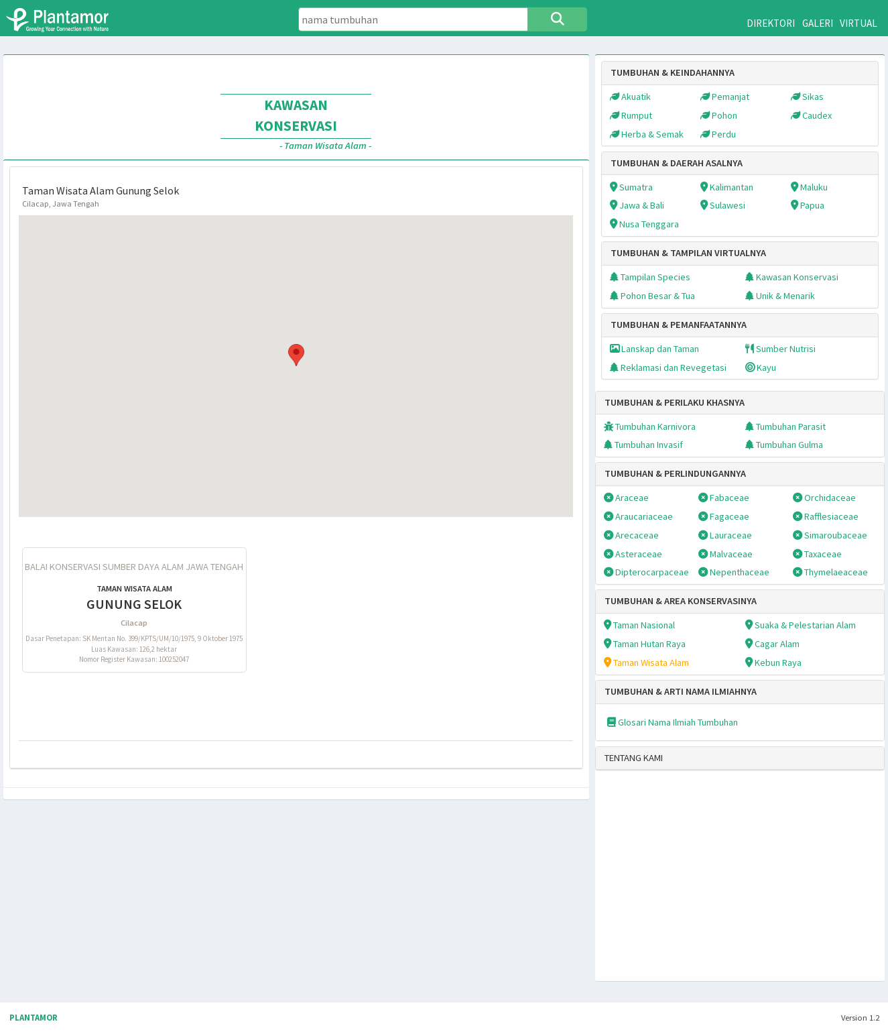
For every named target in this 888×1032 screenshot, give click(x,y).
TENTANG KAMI (634, 758)
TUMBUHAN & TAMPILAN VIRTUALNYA (688, 253)
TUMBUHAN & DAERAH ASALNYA (677, 163)
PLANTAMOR (33, 1018)
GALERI (817, 23)
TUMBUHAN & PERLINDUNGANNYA (675, 473)
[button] (296, 355)
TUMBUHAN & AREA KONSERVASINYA (681, 601)
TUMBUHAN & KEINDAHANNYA (673, 72)
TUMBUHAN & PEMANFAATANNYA (679, 325)
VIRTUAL (858, 23)
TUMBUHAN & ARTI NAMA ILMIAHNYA (681, 691)
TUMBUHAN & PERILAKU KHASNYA (675, 402)
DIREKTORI (771, 23)
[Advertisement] (724, 884)
